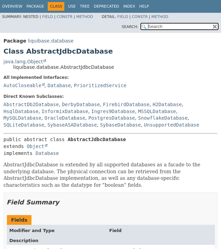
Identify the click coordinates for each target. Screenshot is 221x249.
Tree (85, 6)
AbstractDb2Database (31, 104)
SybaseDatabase (120, 125)
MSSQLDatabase (157, 111)
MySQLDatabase (22, 118)
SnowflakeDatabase (162, 118)
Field (47, 17)
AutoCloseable (22, 85)
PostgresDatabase (111, 118)
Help (144, 6)
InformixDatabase (65, 111)
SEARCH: (130, 27)
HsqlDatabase (20, 111)
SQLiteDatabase (23, 125)
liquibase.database (50, 41)
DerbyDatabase (81, 104)
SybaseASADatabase (72, 125)
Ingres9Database (113, 111)
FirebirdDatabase (126, 104)
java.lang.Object (23, 61)
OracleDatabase (64, 118)
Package (35, 6)
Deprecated (106, 6)
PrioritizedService (100, 85)
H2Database (167, 104)
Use (72, 6)
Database (59, 85)
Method (84, 17)
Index (129, 6)
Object (35, 146)
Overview (12, 6)
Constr (65, 17)
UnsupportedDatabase (171, 125)
